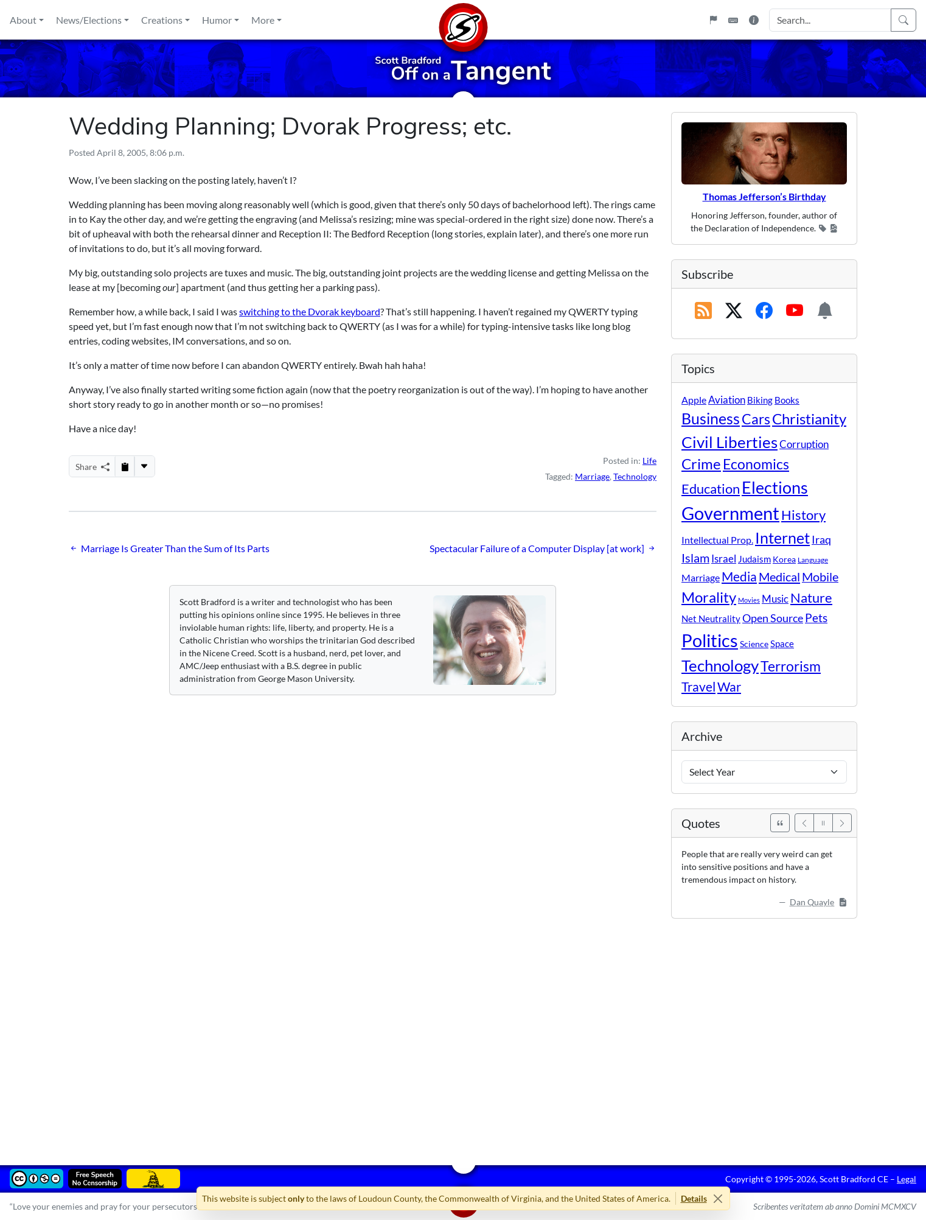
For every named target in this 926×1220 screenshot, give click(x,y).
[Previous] (804, 822)
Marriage (592, 476)
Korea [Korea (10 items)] (784, 559)
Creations (162, 20)
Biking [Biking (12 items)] (760, 399)
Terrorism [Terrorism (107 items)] (791, 666)
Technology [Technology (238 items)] (720, 665)
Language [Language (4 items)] (813, 560)
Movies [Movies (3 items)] (749, 600)
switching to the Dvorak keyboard (309, 311)
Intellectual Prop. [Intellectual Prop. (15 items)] (717, 539)
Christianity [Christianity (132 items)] (809, 418)
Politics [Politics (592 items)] (709, 640)
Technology (634, 476)
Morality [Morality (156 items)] (708, 597)
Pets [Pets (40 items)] (816, 618)
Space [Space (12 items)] (782, 643)
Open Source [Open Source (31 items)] (772, 618)
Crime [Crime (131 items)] (701, 463)
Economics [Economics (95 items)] (756, 464)
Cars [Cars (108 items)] (756, 418)
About (23, 20)
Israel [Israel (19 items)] (723, 559)
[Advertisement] (434, 1033)
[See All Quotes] (780, 822)
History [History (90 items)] (803, 515)
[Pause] (823, 822)
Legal (906, 1179)
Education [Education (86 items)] (710, 488)
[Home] (463, 20)
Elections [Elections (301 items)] (775, 487)
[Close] (718, 1198)
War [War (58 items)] (729, 686)
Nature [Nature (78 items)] (811, 597)
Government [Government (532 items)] (730, 513)
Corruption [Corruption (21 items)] (804, 444)
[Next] (842, 822)
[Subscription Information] (825, 311)
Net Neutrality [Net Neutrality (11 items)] (710, 618)
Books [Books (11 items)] (787, 399)
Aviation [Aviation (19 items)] (726, 400)
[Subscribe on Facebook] (764, 311)
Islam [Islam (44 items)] (695, 558)
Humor (217, 20)
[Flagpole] (713, 20)
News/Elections (89, 20)
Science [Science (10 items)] (754, 644)
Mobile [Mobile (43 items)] (820, 577)
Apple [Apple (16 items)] (693, 399)
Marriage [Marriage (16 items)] (700, 577)
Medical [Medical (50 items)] (779, 576)
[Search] (903, 20)
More (262, 20)
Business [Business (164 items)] (710, 418)
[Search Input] (830, 20)
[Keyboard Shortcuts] (733, 20)
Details (694, 1198)
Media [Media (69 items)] (739, 576)
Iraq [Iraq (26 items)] (821, 539)
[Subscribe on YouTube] (794, 311)
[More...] (144, 466)
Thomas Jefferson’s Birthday (764, 196)
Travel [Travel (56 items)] (698, 686)
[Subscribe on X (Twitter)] (733, 311)
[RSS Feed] (703, 311)
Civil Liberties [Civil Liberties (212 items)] (729, 442)
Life (649, 460)
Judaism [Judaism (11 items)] (754, 558)
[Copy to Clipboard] (124, 466)
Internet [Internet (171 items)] (782, 538)
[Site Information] (753, 20)
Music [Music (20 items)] (775, 598)
